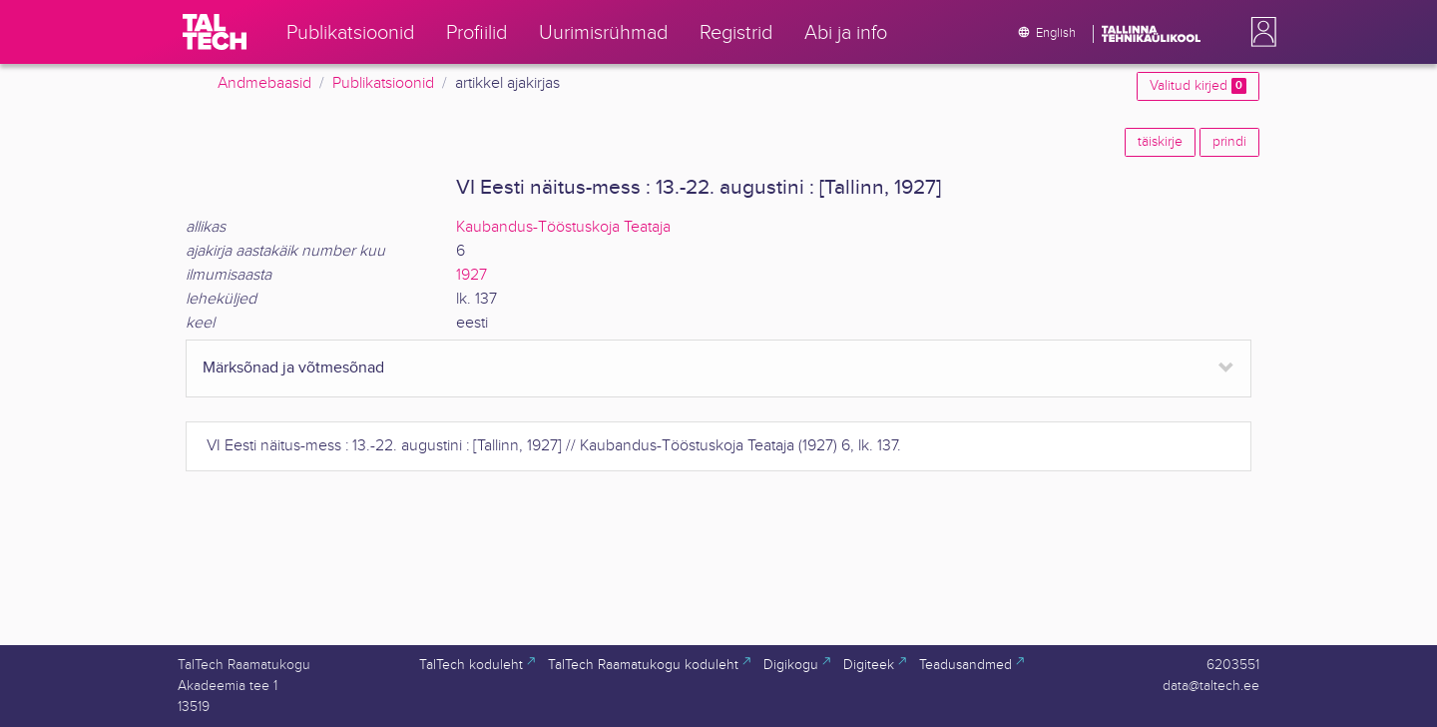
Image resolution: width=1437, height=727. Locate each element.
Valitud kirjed (1198, 86)
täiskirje (1160, 142)
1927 (471, 275)
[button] (1259, 32)
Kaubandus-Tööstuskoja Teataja (563, 227)
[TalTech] (214, 32)
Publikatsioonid (383, 83)
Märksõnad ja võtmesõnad (293, 368)
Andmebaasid (264, 83)
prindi (1229, 142)
